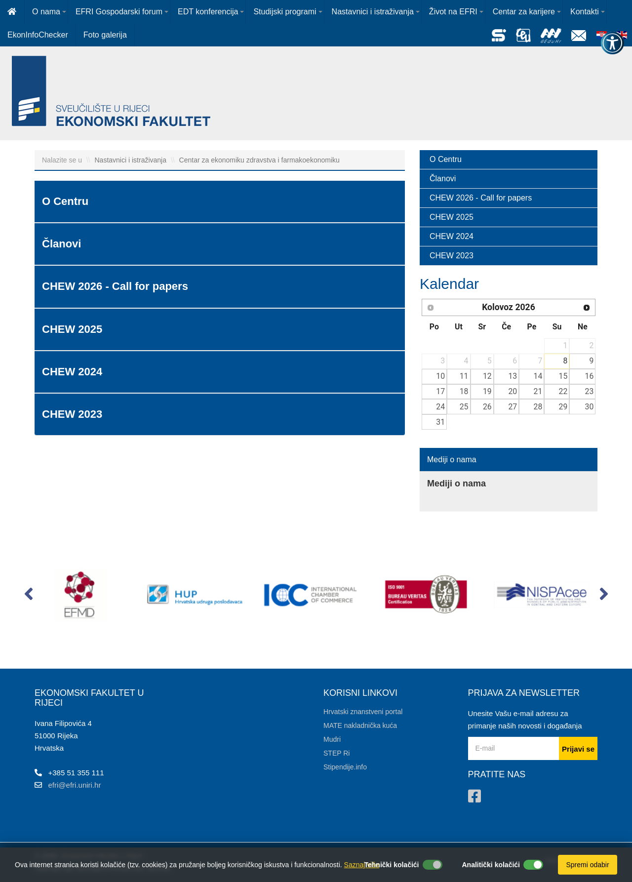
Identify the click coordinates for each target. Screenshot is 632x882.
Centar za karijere (524, 11)
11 (464, 376)
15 (563, 376)
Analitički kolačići (491, 865)
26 (487, 406)
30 (589, 406)
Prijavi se (578, 749)
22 (563, 391)
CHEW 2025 (452, 217)
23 (589, 391)
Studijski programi (284, 11)
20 (512, 391)
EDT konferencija (208, 11)
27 (512, 406)
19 (487, 391)
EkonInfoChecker (37, 35)
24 (440, 406)
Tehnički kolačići (391, 865)
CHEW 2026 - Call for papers (481, 198)
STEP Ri (336, 753)
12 (487, 376)
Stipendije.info (345, 767)
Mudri (332, 739)
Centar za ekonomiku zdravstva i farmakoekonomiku (259, 160)
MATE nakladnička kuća (360, 725)
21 (538, 391)
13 (512, 376)
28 (538, 406)
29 (563, 406)
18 (464, 391)
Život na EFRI (453, 11)
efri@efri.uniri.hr (74, 785)
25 (464, 406)
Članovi (443, 178)
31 (440, 422)
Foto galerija (105, 35)
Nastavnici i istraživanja (373, 11)
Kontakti (584, 11)
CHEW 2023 (452, 255)
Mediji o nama (451, 459)
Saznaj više (362, 865)
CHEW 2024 (452, 236)
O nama (46, 11)
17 (440, 391)
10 (440, 376)
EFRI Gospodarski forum (119, 11)
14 (538, 376)
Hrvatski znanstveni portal (362, 712)
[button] (28, 596)
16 (589, 376)
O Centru (446, 159)
